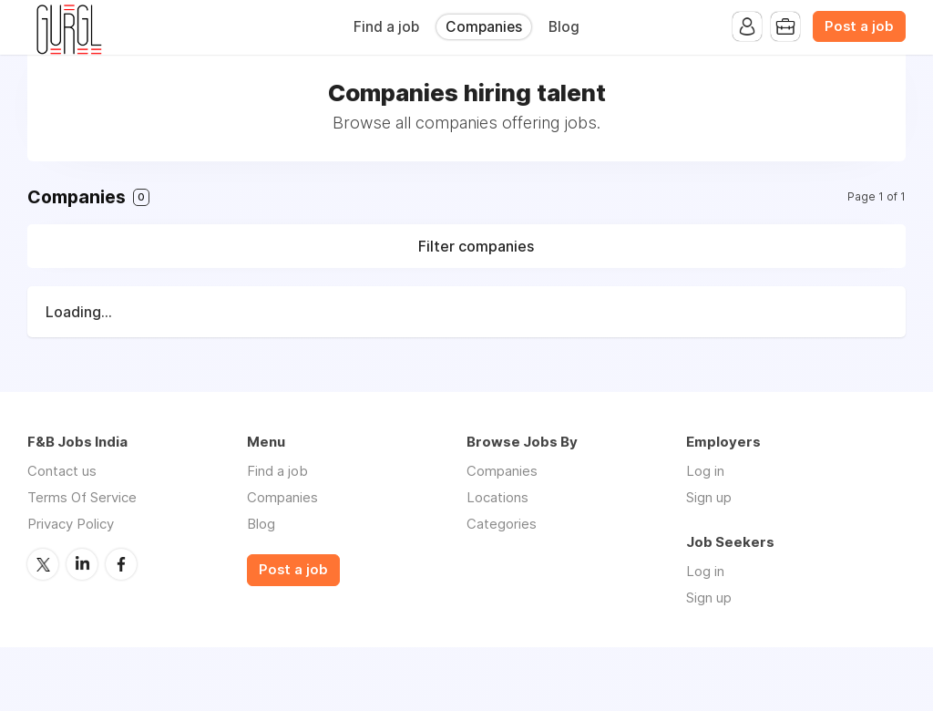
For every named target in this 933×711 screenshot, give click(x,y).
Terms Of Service (82, 497)
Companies (484, 27)
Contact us (62, 470)
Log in (705, 470)
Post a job (859, 26)
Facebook (121, 564)
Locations (497, 497)
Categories (501, 523)
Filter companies (476, 246)
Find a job (386, 27)
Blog (564, 27)
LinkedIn (82, 564)
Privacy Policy (70, 523)
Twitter (42, 564)
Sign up (709, 497)
